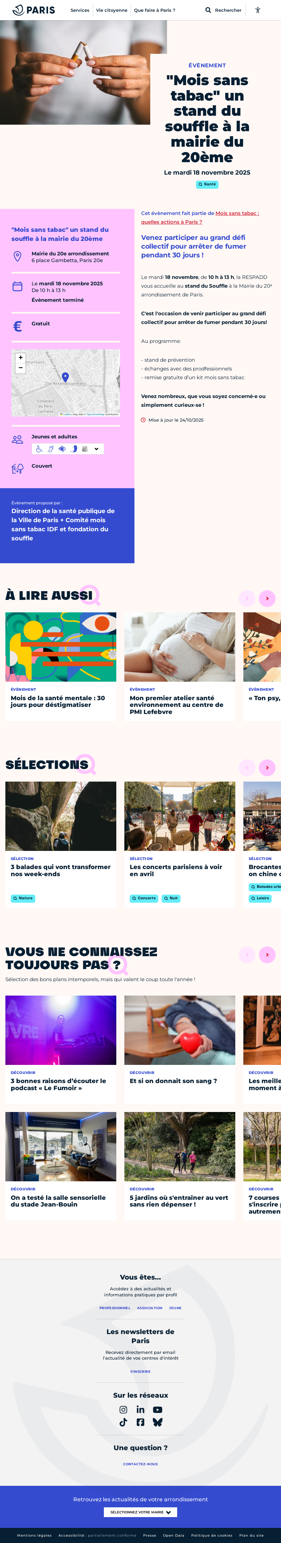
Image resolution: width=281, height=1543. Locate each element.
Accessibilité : (97, 1535)
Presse (149, 1535)
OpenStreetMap (96, 414)
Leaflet (65, 414)
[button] (65, 377)
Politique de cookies (212, 1535)
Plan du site (251, 1535)
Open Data (174, 1535)
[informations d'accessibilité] (68, 449)
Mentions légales (34, 1535)
